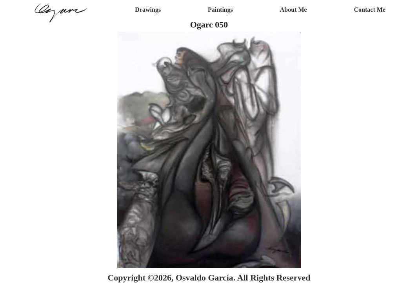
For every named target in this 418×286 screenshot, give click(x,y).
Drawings (148, 9)
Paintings (220, 9)
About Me (293, 9)
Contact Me (369, 9)
